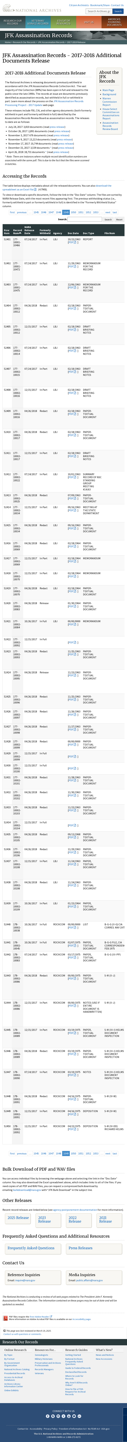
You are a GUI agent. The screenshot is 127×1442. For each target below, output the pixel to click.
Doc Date (73, 233)
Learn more (97, 1436)
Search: (62, 219)
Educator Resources (63, 22)
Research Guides (76, 1350)
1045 (36, 212)
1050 (73, 212)
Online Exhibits (11, 1390)
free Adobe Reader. (41, 1316)
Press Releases (80, 1248)
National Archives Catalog (17, 1369)
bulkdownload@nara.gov (27, 1190)
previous (22, 212)
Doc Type (88, 233)
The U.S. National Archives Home (31, 8)
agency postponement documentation (75, 1209)
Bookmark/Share (100, 5)
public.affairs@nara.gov (89, 1280)
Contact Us (117, 5)
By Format (9, 1358)
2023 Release (44, 1219)
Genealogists (41, 1354)
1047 (51, 212)
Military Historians (44, 1358)
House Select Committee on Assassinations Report (111, 113)
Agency (57, 233)
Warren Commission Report (110, 101)
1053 (95, 212)
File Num (110, 233)
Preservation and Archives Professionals (48, 1364)
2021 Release (105, 1219)
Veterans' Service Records (38, 22)
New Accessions (104, 1358)
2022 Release (75, 1219)
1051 (81, 212)
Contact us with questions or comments (22, 1334)
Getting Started (73, 1354)
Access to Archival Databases (13, 1378)
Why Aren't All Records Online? (76, 1384)
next (107, 212)
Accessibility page (81, 1319)
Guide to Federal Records (78, 1368)
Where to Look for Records (74, 1377)
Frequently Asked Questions (31, 1248)
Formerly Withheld (45, 231)
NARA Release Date (29, 230)
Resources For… (45, 1350)
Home (8, 42)
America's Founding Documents (114, 22)
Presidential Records (14, 1373)
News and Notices (105, 1354)
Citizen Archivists (79, 5)
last (115, 212)
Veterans (39, 1373)
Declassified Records (76, 1371)
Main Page (108, 90)
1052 (88, 212)
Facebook (48, 1416)
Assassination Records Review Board (110, 126)
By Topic (8, 1354)
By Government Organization (12, 1364)
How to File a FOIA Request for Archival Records (75, 1392)
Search (118, 11)
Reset (119, 219)
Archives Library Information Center (13, 1385)
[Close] (123, 1411)
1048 (58, 212)
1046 (43, 212)
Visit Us (89, 22)
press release (57, 126)
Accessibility (36, 1428)
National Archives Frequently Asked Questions (74, 1361)
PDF (71, 242)
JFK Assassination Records (51, 42)
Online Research (15, 1350)
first (12, 212)
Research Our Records (13, 22)
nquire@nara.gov (25, 1280)
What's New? (104, 1350)
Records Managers (44, 1369)
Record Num (17, 231)
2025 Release (18, 1218)
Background (109, 94)
